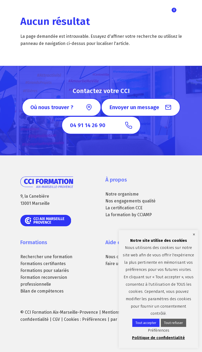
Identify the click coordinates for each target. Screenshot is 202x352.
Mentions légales (118, 312)
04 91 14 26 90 (87, 125)
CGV (56, 319)
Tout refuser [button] (173, 323)
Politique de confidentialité (158, 337)
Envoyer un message (134, 107)
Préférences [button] (94, 319)
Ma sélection (174, 10)
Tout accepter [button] (145, 323)
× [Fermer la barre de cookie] (193, 234)
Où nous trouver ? (51, 107)
